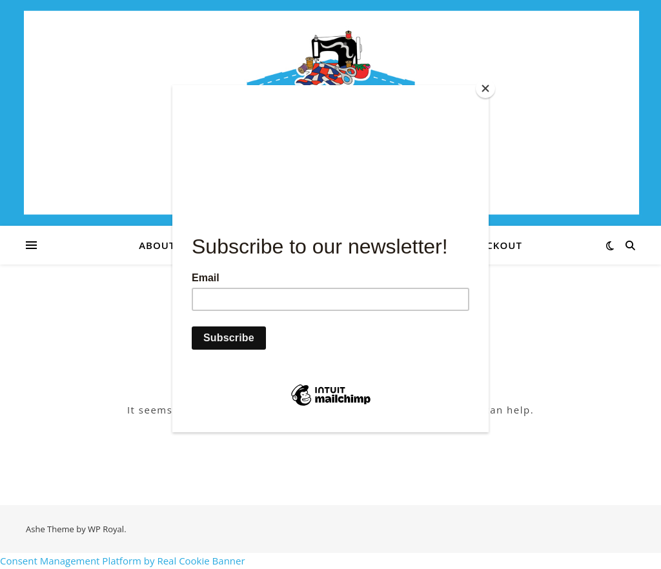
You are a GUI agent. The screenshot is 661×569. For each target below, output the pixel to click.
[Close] (485, 88)
